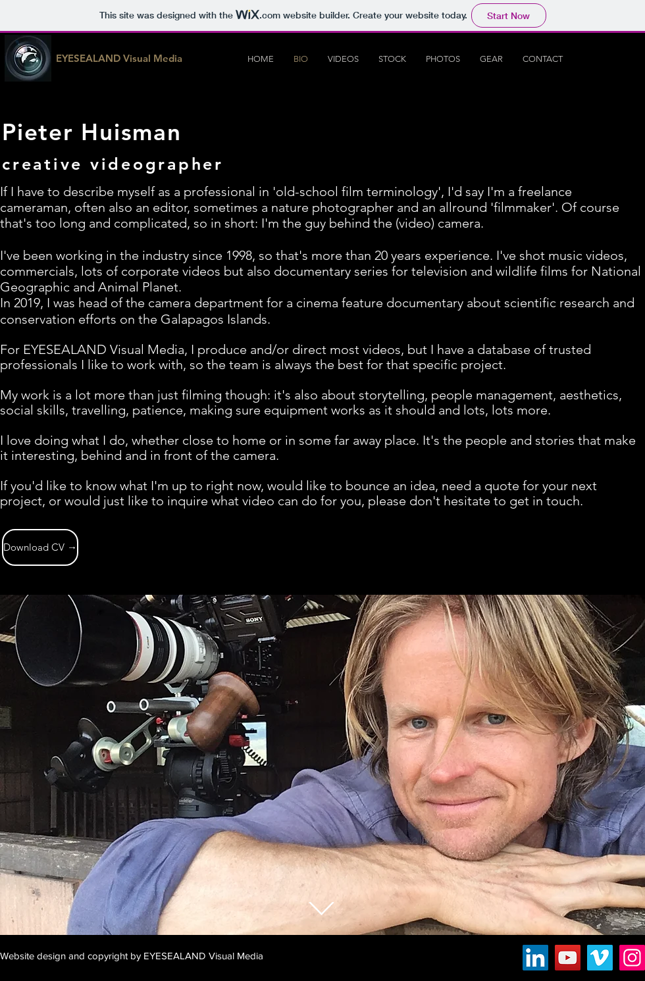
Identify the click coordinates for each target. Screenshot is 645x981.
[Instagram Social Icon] (632, 957)
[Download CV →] (40, 547)
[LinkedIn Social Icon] (535, 957)
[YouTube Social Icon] (567, 957)
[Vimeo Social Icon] (600, 957)
